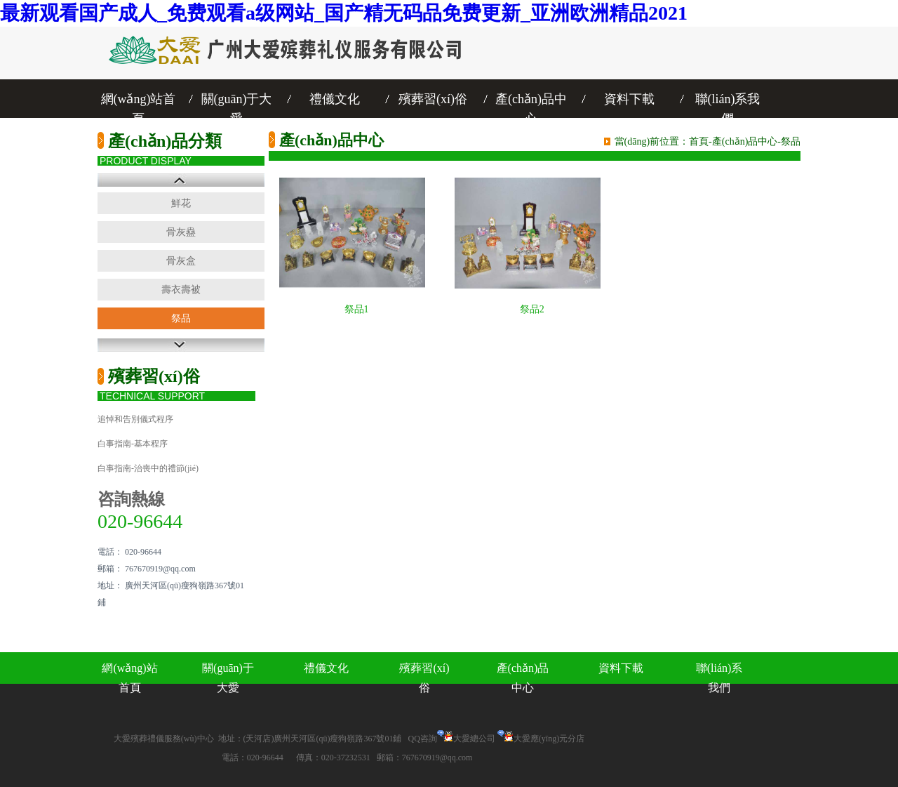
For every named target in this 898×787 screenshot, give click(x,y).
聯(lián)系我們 (727, 100)
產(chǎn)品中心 (531, 100)
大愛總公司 (474, 738)
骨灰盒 (181, 261)
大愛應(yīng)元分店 (549, 738)
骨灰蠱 (181, 232)
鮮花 (181, 203)
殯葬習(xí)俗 (432, 99)
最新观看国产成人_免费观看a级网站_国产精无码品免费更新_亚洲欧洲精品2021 (344, 13)
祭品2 (532, 309)
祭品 (181, 318)
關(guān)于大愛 (236, 100)
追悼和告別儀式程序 (135, 419)
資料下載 (629, 99)
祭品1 (356, 309)
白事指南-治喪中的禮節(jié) (148, 468)
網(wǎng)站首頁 (138, 100)
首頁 (699, 141)
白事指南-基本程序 (133, 444)
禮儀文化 (334, 99)
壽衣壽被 (181, 289)
